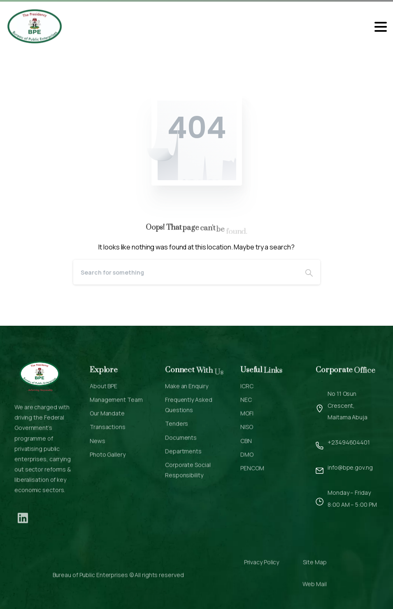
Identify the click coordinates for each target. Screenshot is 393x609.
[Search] (185, 272)
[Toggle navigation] (380, 27)
